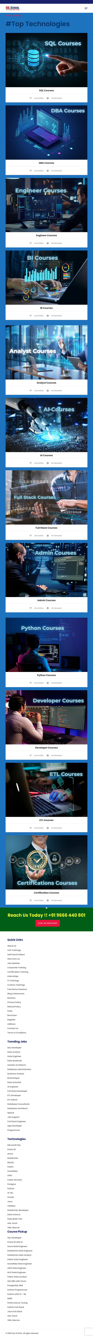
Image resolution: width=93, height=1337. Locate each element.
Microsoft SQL (14, 1145)
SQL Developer (14, 1047)
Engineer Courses (46, 235)
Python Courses (46, 675)
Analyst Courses (46, 382)
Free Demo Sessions (17, 989)
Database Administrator (19, 1069)
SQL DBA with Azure (16, 1281)
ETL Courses (46, 820)
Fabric (10, 1166)
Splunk (10, 1112)
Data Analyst (13, 1052)
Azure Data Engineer (17, 1246)
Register (11, 1019)
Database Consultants (18, 1104)
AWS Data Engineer (16, 1268)
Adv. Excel (12, 1223)
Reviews (11, 998)
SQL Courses (46, 90)
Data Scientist (14, 1082)
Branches (12, 1015)
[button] (86, 8)
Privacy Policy (14, 1002)
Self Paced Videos (16, 954)
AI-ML (10, 1192)
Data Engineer (14, 1056)
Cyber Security (14, 1179)
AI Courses (46, 455)
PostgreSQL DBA (15, 1285)
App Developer (14, 1125)
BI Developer (13, 1078)
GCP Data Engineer (16, 1272)
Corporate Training (16, 967)
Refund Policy (14, 1006)
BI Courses (46, 308)
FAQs (9, 1011)
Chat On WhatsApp (47, 923)
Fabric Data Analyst (17, 1276)
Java (9, 1201)
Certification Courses (46, 892)
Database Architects (17, 1108)
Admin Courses (46, 600)
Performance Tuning (17, 1302)
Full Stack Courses (46, 528)
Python (10, 1188)
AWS (9, 1175)
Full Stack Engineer (16, 1121)
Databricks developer (18, 1210)
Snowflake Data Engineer (19, 1263)
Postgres (11, 1184)
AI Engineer (12, 1086)
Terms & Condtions (16, 1032)
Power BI (11, 1149)
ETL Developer (14, 1095)
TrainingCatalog (13, 15)
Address (11, 1024)
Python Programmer (17, 1289)
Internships (12, 976)
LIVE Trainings (14, 950)
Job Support (13, 1117)
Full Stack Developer (17, 1091)
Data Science (13, 1214)
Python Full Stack (15, 1307)
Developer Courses (46, 747)
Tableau (11, 1205)
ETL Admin (12, 1099)
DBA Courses (46, 163)
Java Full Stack (14, 1311)
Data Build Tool (14, 1218)
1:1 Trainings (13, 980)
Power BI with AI (15, 1242)
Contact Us (13, 1028)
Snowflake (12, 1171)
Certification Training (17, 972)
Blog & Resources (15, 993)
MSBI (9, 1298)
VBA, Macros (13, 1227)
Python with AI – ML (16, 1294)
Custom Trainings (16, 985)
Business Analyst (15, 1073)
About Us (11, 945)
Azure (10, 1153)
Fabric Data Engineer (17, 1259)
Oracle (10, 1197)
